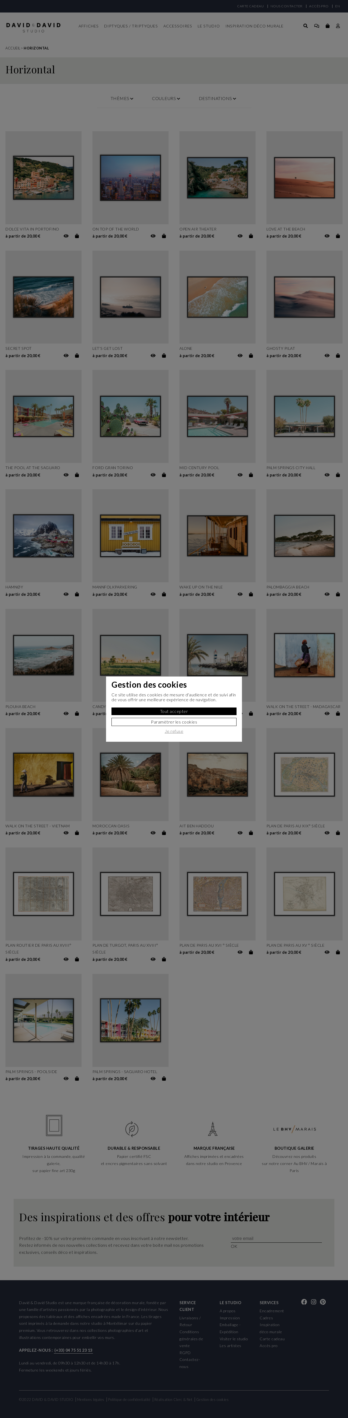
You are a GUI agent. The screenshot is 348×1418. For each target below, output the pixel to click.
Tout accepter (174, 711)
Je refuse (174, 731)
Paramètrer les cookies (174, 721)
